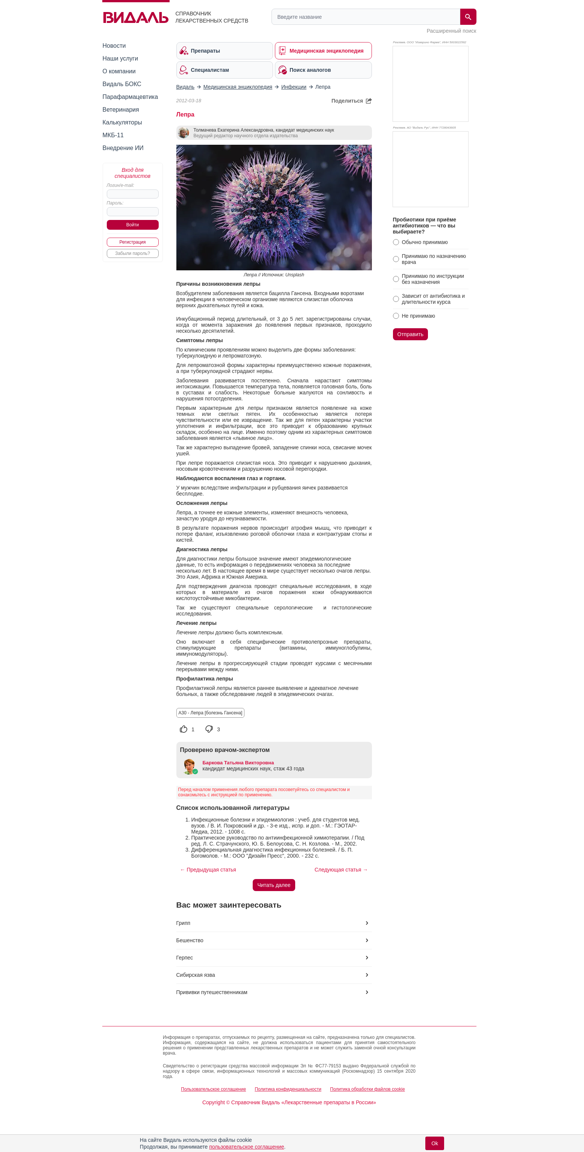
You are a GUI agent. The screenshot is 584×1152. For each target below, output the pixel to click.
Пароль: (115, 203)
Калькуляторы (122, 122)
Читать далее (273, 885)
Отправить (410, 334)
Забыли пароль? (132, 253)
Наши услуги (120, 58)
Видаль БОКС (122, 84)
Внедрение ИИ (123, 148)
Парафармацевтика (130, 97)
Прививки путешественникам (211, 992)
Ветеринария (121, 109)
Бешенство (189, 940)
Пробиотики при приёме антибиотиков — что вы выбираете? (425, 226)
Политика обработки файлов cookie (367, 1089)
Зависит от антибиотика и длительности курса (433, 299)
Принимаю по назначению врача (434, 259)
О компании (119, 71)
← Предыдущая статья (208, 870)
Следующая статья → (341, 870)
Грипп (183, 923)
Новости (114, 45)
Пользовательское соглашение (213, 1089)
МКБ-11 (113, 135)
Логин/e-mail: (120, 185)
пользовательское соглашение (246, 1147)
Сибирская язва (195, 975)
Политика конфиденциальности (288, 1089)
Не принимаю (418, 316)
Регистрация (132, 242)
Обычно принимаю (425, 242)
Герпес (184, 958)
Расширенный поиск (451, 31)
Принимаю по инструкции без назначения (433, 279)
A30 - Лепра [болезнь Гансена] (211, 712)
